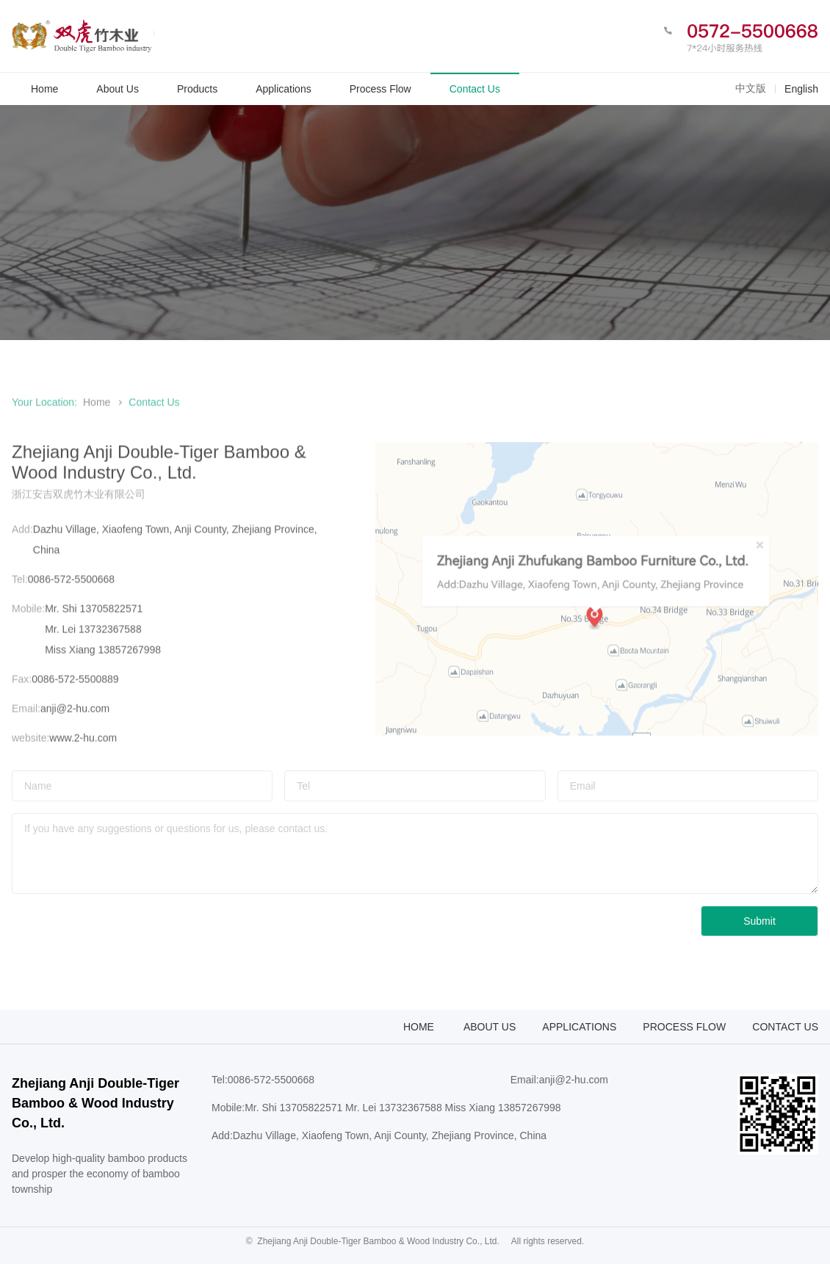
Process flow (684, 1027)
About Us (489, 1027)
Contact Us (785, 1027)
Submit (759, 921)
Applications (579, 1027)
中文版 (750, 88)
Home (96, 412)
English (801, 89)
